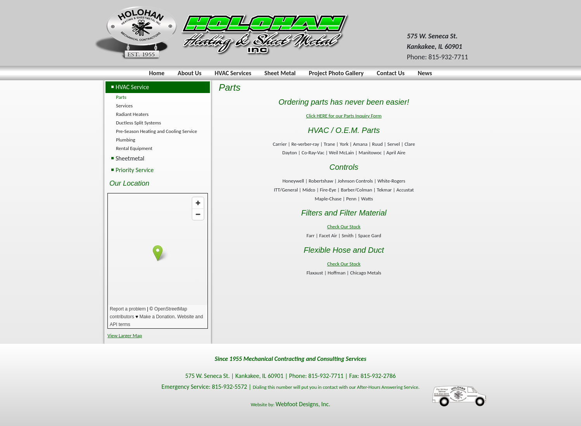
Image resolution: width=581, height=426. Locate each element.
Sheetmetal (130, 158)
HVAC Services (232, 73)
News (425, 73)
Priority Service (135, 170)
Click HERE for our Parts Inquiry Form (344, 116)
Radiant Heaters (132, 114)
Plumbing (125, 140)
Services (124, 106)
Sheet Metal (280, 73)
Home (156, 73)
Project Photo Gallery (336, 73)
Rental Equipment (134, 148)
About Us (189, 73)
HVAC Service (132, 87)
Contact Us (391, 73)
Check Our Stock (344, 226)
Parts (121, 97)
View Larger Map (124, 335)
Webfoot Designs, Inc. (303, 404)
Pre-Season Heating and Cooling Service (156, 131)
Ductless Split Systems (138, 123)
